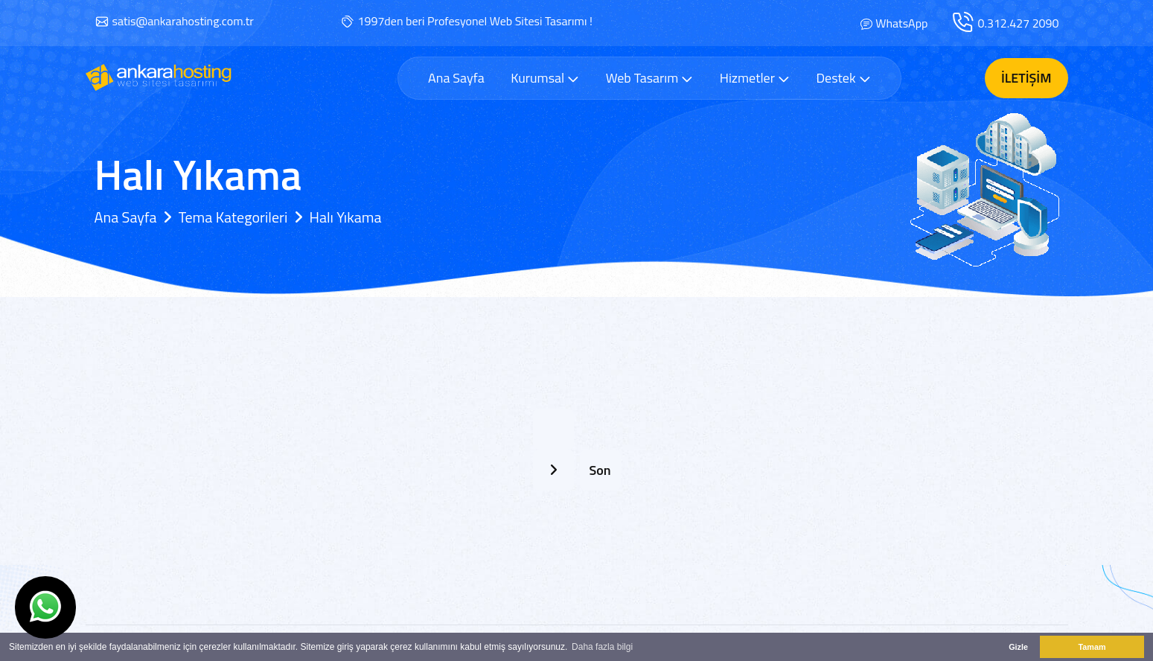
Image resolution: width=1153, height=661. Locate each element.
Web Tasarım (650, 78)
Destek (843, 78)
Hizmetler (755, 78)
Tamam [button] (1091, 646)
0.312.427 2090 (1018, 23)
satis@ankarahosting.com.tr (183, 21)
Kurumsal (545, 78)
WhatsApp (901, 23)
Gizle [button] (1018, 646)
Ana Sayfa (456, 78)
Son (599, 470)
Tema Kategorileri (233, 217)
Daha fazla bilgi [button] (602, 647)
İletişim (1026, 78)
